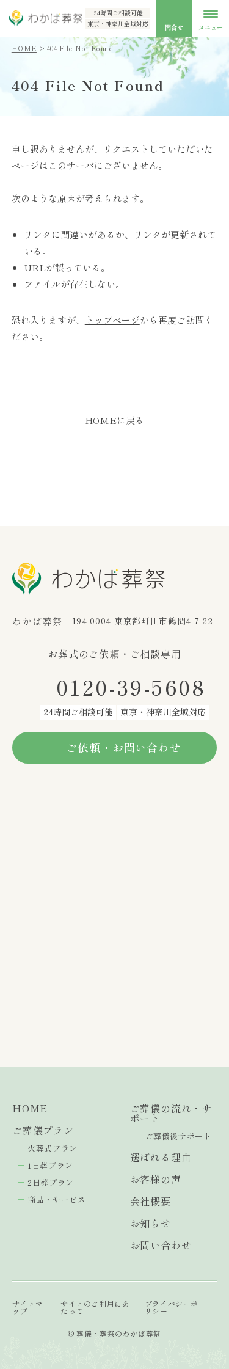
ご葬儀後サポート (178, 1136)
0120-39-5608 (131, 687)
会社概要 (150, 1201)
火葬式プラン (52, 1148)
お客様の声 (155, 1179)
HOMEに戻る (114, 420)
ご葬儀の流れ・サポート (171, 1113)
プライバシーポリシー (171, 1307)
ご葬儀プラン (43, 1130)
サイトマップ (27, 1307)
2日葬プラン (50, 1182)
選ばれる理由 (161, 1157)
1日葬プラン (50, 1165)
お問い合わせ (161, 1245)
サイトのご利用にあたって (94, 1307)
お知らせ (150, 1223)
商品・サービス (56, 1199)
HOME (24, 48)
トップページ (112, 319)
